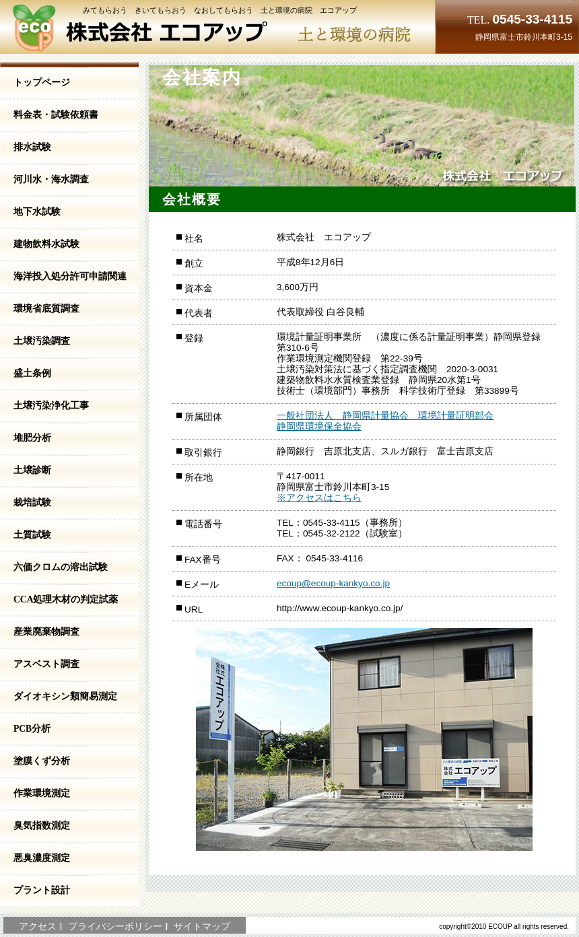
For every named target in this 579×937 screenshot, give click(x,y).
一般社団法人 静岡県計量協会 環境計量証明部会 (385, 416)
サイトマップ (202, 927)
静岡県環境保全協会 (319, 426)
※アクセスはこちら (319, 498)
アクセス (38, 927)
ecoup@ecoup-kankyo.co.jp (333, 583)
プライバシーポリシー (115, 927)
